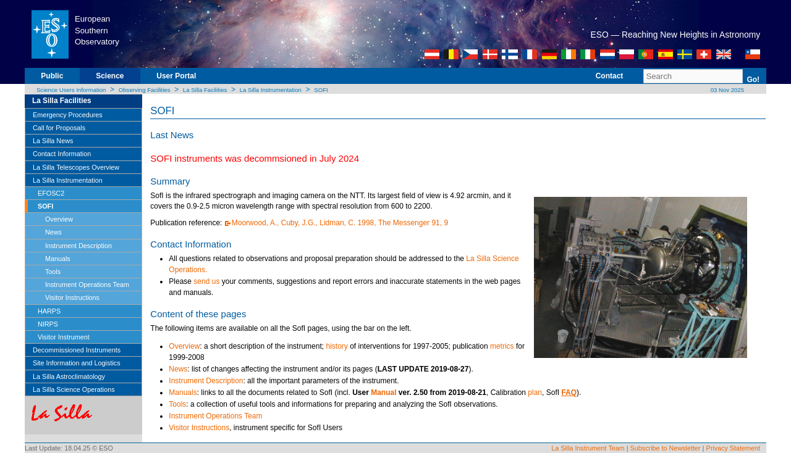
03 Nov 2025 (726, 89)
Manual (383, 392)
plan (535, 392)
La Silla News (53, 140)
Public (52, 76)
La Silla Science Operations (74, 389)
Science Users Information (71, 89)
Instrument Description (78, 245)
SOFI (321, 89)
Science (110, 76)
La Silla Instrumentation (271, 89)
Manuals (57, 258)
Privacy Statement (733, 448)
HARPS (49, 311)
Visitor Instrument (64, 337)
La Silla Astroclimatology (69, 376)
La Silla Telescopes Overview (76, 167)
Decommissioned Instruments (77, 350)
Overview (59, 219)
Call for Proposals (59, 127)
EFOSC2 (51, 193)
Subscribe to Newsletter (665, 448)
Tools (53, 271)
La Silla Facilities (205, 89)
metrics (502, 346)
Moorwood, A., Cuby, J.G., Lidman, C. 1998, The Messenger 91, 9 (340, 222)
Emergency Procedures (68, 114)
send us (206, 281)
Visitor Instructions (72, 297)
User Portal (176, 76)
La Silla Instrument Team (588, 448)
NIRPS (48, 324)
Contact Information (62, 153)
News (53, 232)
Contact (610, 76)
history (336, 346)
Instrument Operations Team (87, 284)
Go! (753, 79)
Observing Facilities (145, 89)
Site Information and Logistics (77, 363)
